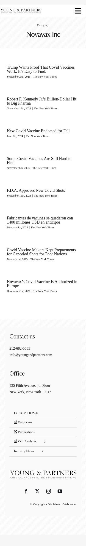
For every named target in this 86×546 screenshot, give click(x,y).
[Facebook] (26, 491)
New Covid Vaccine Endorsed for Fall (38, 131)
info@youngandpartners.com (30, 355)
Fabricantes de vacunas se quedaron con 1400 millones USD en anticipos (40, 220)
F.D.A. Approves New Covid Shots (36, 190)
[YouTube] (59, 491)
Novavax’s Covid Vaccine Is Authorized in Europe (42, 283)
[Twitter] (37, 491)
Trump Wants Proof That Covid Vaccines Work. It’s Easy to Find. (41, 69)
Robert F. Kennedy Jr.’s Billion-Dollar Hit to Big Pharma (41, 101)
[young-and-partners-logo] (20, 10)
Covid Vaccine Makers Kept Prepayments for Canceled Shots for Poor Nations (41, 252)
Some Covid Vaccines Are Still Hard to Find (39, 160)
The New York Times (45, 76)
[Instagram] (48, 491)
